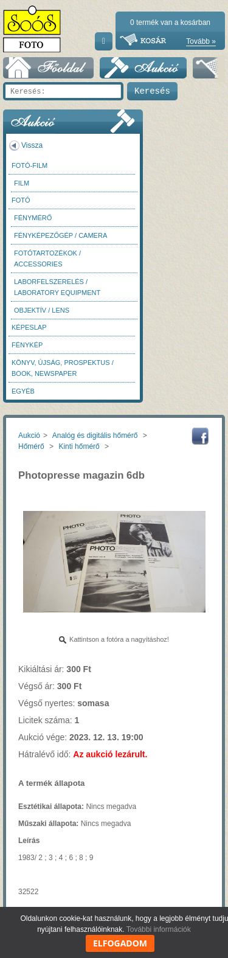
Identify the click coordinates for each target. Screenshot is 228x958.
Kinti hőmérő (78, 446)
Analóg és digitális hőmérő (95, 435)
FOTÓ (21, 200)
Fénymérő (33, 217)
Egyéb (23, 391)
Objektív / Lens (41, 310)
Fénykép (27, 345)
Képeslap (29, 327)
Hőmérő (31, 446)
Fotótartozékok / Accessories (47, 258)
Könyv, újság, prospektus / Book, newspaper (63, 368)
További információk (158, 929)
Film (21, 183)
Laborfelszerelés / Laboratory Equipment (57, 287)
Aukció (29, 435)
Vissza (32, 145)
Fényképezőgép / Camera (60, 235)
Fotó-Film (29, 165)
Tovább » (201, 41)
